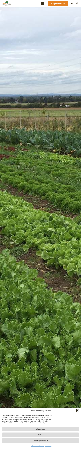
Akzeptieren (40, 429)
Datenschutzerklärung (37, 446)
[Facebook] (72, 3)
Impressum (48, 446)
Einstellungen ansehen (40, 441)
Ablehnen (40, 435)
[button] (78, 411)
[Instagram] (77, 3)
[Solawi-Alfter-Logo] (6, 3)
